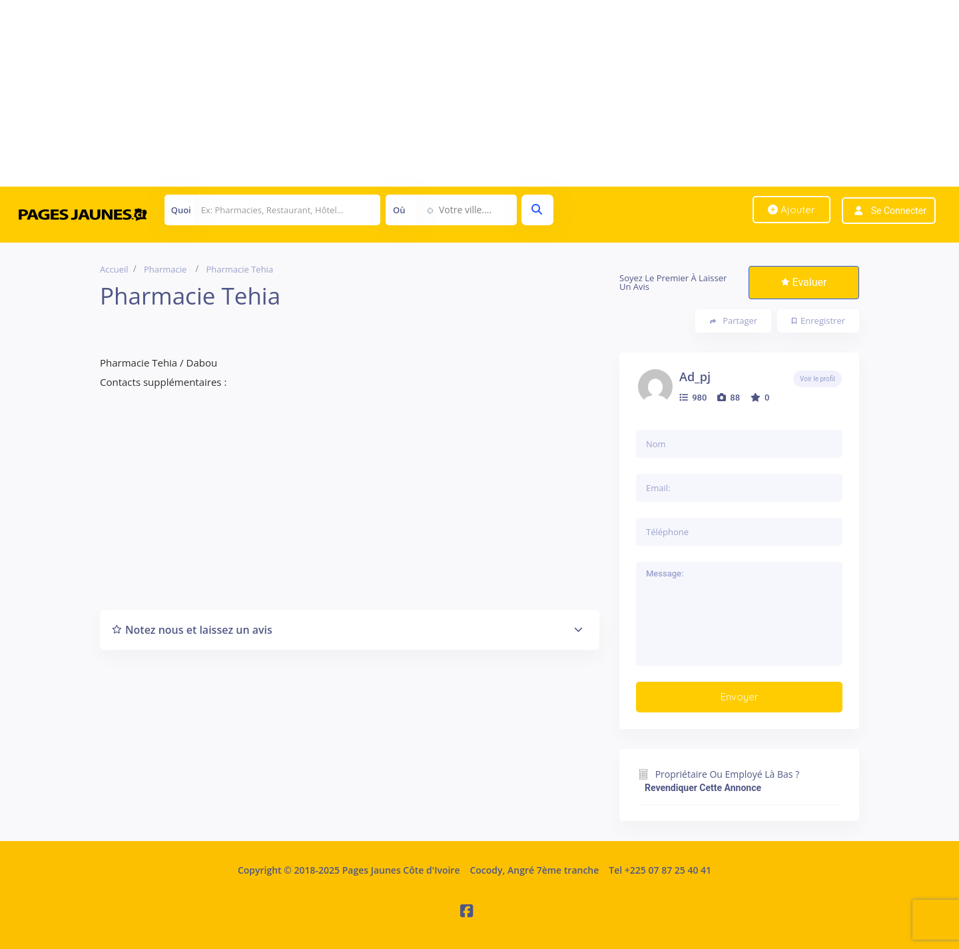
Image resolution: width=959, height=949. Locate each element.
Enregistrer (818, 321)
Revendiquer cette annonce (703, 787)
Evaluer (804, 282)
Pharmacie (165, 269)
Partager (733, 321)
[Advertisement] (399, 93)
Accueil (114, 269)
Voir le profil (817, 379)
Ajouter (791, 209)
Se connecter (898, 210)
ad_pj (695, 377)
